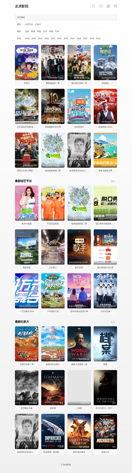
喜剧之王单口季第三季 (27, 171)
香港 (33, 31)
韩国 (51, 31)
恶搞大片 (105, 452)
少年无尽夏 (105, 311)
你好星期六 (79, 127)
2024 (40, 38)
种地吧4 (105, 83)
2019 (72, 38)
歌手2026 (79, 267)
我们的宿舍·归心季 (105, 267)
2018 (79, 38)
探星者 (53, 408)
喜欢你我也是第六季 (79, 311)
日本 (57, 31)
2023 (46, 38)
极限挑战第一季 (53, 83)
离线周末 (27, 267)
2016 (92, 38)
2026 (27, 38)
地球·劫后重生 (79, 452)
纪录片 (38, 24)
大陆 (27, 31)
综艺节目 (29, 24)
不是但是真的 (53, 224)
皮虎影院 (21, 6)
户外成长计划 (53, 311)
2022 (53, 38)
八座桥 (79, 408)
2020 (66, 38)
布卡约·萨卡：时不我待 (106, 408)
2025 (33, 38)
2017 (85, 38)
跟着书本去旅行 (53, 364)
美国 (39, 31)
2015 (98, 38)
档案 (105, 364)
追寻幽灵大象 (27, 408)
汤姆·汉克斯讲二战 (79, 364)
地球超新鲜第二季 (53, 171)
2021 (59, 38)
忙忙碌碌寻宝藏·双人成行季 (29, 127)
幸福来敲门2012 (105, 127)
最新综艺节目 (23, 181)
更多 (114, 181)
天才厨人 (53, 267)
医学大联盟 (27, 224)
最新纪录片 (22, 321)
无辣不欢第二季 (27, 364)
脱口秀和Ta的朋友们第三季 (107, 224)
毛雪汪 (27, 83)
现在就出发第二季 (79, 83)
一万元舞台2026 (27, 311)
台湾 (45, 31)
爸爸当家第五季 (105, 171)
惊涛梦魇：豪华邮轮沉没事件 (56, 452)
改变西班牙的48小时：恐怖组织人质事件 (87, 171)
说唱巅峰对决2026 (53, 127)
